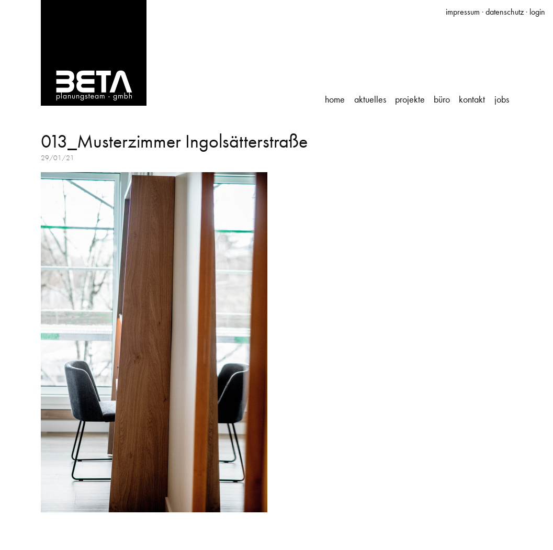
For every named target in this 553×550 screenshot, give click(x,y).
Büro (442, 99)
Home (335, 99)
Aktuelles (370, 99)
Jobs (501, 99)
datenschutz (505, 11)
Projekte (410, 99)
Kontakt (472, 99)
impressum (463, 11)
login (537, 11)
